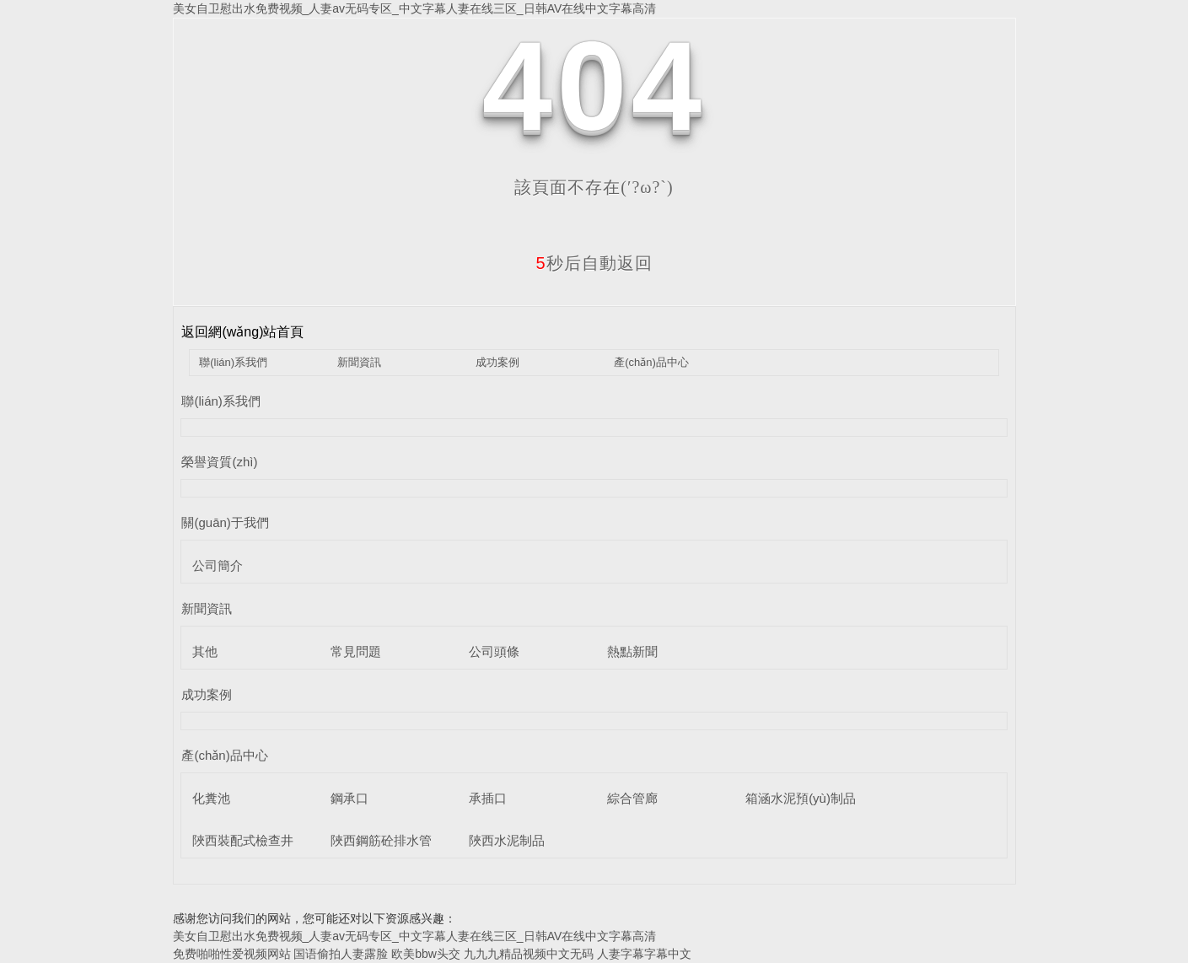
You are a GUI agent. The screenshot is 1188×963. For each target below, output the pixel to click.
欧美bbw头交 (425, 953)
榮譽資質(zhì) (219, 462)
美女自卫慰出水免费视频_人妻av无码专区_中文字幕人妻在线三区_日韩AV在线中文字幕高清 (415, 8)
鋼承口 (349, 798)
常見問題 (356, 651)
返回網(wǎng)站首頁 (242, 332)
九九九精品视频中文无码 (529, 953)
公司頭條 (494, 651)
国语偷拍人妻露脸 (340, 953)
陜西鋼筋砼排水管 (381, 840)
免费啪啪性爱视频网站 (232, 953)
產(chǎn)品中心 (651, 362)
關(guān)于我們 (224, 522)
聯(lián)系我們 (233, 362)
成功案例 (497, 362)
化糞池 (211, 798)
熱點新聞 (632, 651)
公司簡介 (217, 565)
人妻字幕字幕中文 (644, 953)
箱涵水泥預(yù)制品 (800, 798)
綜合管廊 (632, 798)
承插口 (488, 798)
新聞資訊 (359, 362)
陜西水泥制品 (507, 840)
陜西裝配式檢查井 (242, 840)
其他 (205, 651)
